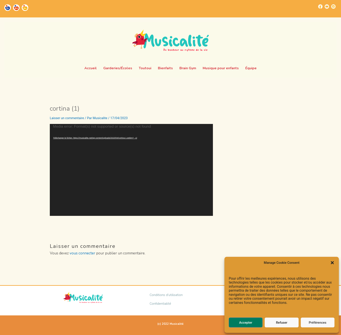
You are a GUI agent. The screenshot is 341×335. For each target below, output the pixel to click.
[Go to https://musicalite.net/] (7, 7)
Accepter (245, 323)
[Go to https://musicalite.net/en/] (16, 7)
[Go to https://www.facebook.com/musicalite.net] (320, 6)
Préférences (317, 323)
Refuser (281, 323)
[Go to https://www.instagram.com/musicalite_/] (333, 6)
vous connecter (82, 253)
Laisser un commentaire (67, 118)
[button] (332, 263)
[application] (131, 170)
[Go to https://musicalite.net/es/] (25, 7)
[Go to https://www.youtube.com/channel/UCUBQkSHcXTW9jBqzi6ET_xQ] (327, 6)
